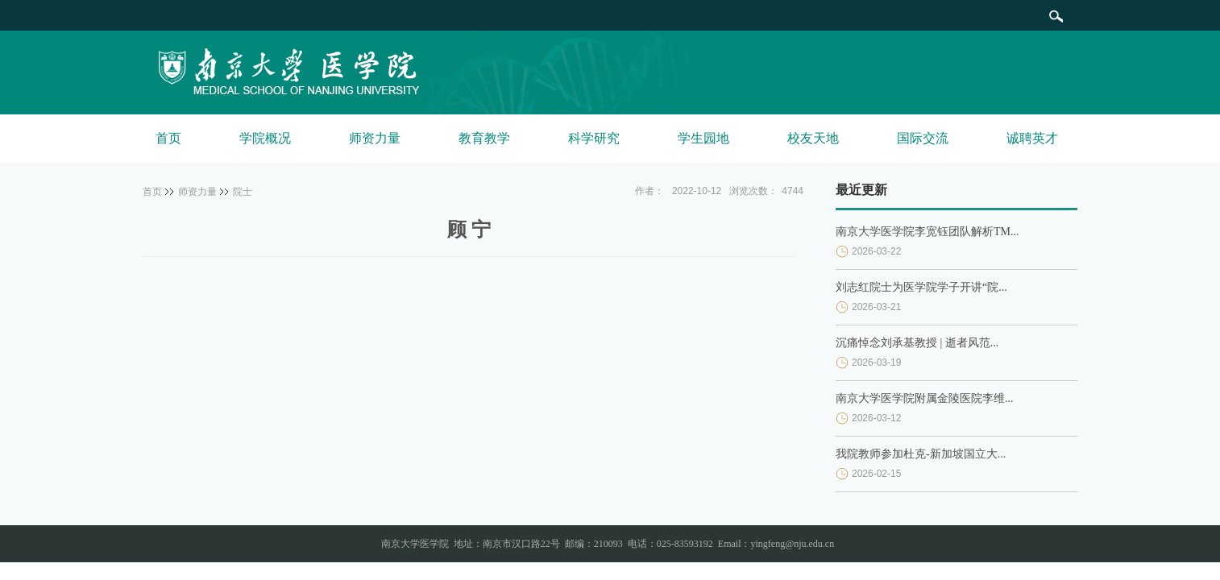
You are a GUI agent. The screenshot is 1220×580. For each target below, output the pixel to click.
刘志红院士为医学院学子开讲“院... (921, 287)
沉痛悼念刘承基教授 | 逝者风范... (917, 343)
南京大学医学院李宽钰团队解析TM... (927, 232)
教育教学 (484, 138)
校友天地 (813, 138)
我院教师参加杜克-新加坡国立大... (921, 454)
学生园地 (703, 138)
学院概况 (265, 138)
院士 (242, 191)
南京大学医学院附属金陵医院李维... (925, 398)
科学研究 (594, 138)
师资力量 (374, 138)
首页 (168, 138)
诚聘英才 (1032, 138)
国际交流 (922, 138)
